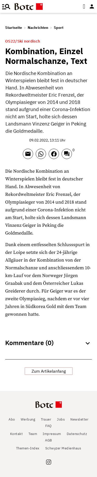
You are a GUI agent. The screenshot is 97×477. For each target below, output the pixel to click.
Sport (58, 27)
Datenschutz (77, 434)
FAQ (48, 426)
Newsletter (79, 419)
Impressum (52, 434)
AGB (48, 440)
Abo (12, 419)
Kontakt (16, 434)
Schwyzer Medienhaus (63, 448)
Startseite (13, 27)
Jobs (61, 419)
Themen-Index (28, 448)
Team (32, 434)
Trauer (46, 419)
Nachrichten (38, 27)
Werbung (28, 419)
